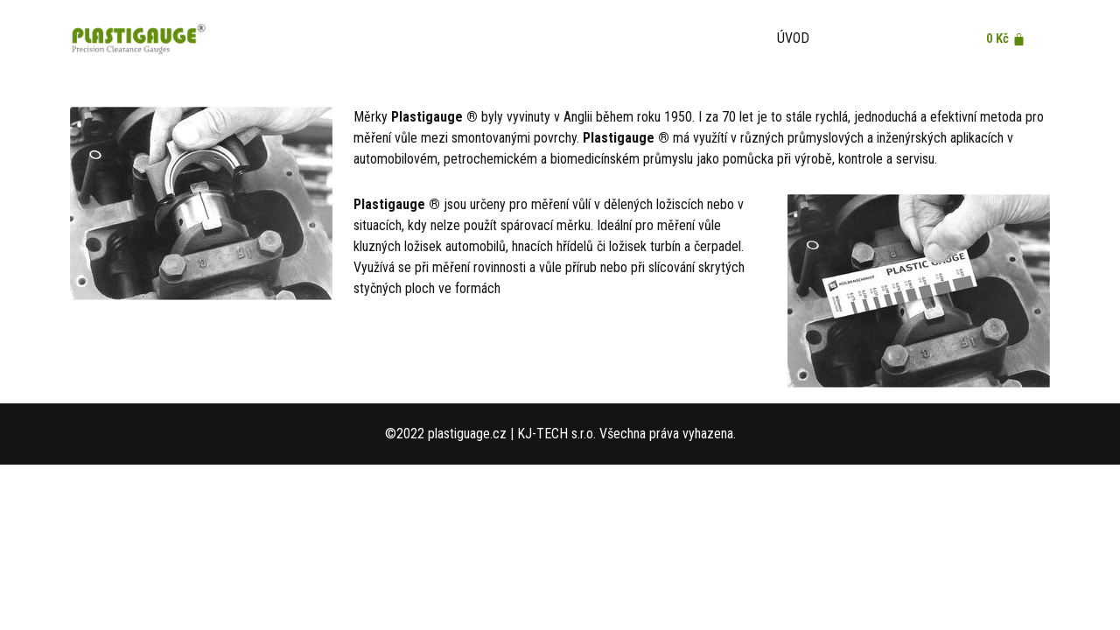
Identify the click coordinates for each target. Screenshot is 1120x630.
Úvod (793, 38)
